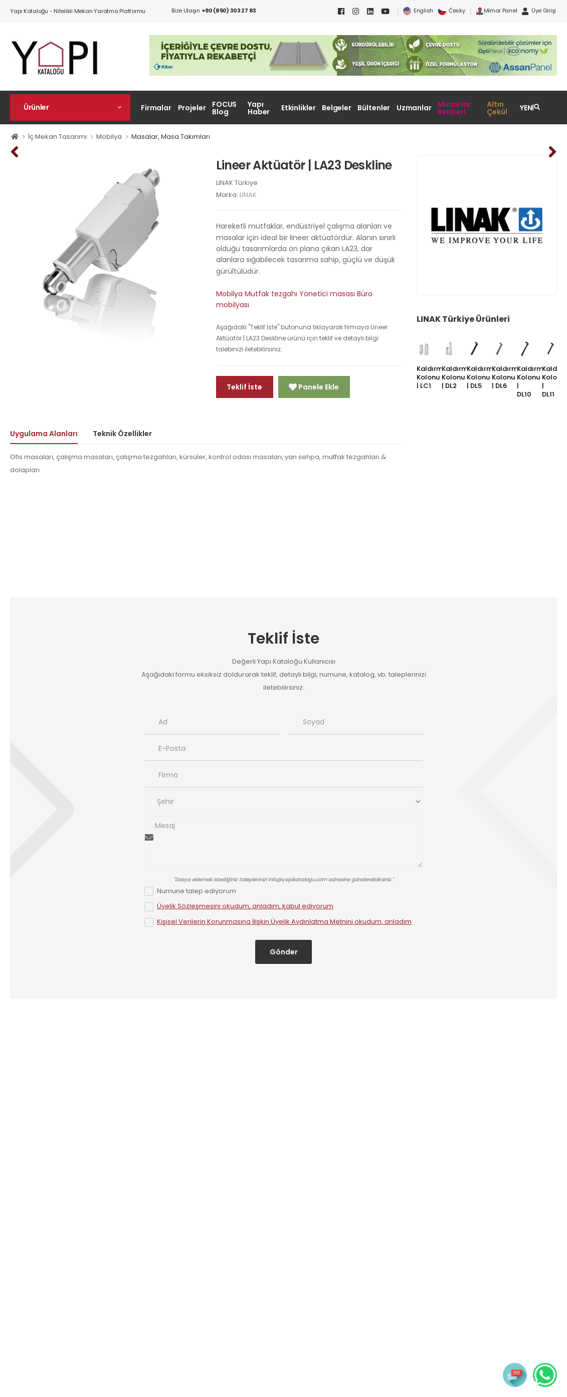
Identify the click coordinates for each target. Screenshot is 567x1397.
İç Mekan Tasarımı (57, 136)
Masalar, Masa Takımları (170, 136)
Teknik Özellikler (122, 434)
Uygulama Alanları (44, 434)
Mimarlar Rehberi (454, 108)
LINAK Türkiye (237, 182)
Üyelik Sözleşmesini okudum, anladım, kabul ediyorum (245, 906)
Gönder (284, 952)
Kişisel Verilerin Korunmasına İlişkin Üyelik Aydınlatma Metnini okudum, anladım (284, 921)
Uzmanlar (414, 108)
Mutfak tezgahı (271, 294)
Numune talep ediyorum (196, 891)
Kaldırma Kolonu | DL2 (457, 377)
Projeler (192, 108)
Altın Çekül (497, 108)
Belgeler (336, 108)
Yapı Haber (259, 108)
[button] (70, 107)
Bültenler (373, 108)
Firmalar (156, 108)
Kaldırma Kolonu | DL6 (507, 377)
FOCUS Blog (224, 108)
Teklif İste (244, 387)
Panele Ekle (318, 387)
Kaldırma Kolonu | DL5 (482, 377)
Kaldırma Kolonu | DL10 (532, 381)
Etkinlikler (298, 108)
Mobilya (109, 136)
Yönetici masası (327, 294)
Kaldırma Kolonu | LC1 (432, 377)
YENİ (527, 108)
